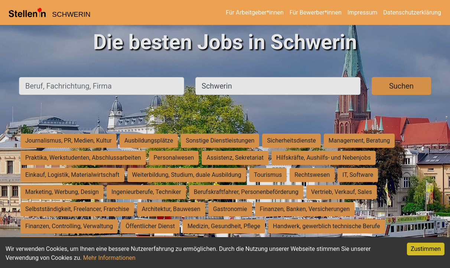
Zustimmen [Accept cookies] (426, 248)
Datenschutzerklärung (412, 12)
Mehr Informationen (109, 257)
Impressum (363, 12)
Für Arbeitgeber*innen (254, 12)
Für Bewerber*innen (316, 12)
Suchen (401, 86)
